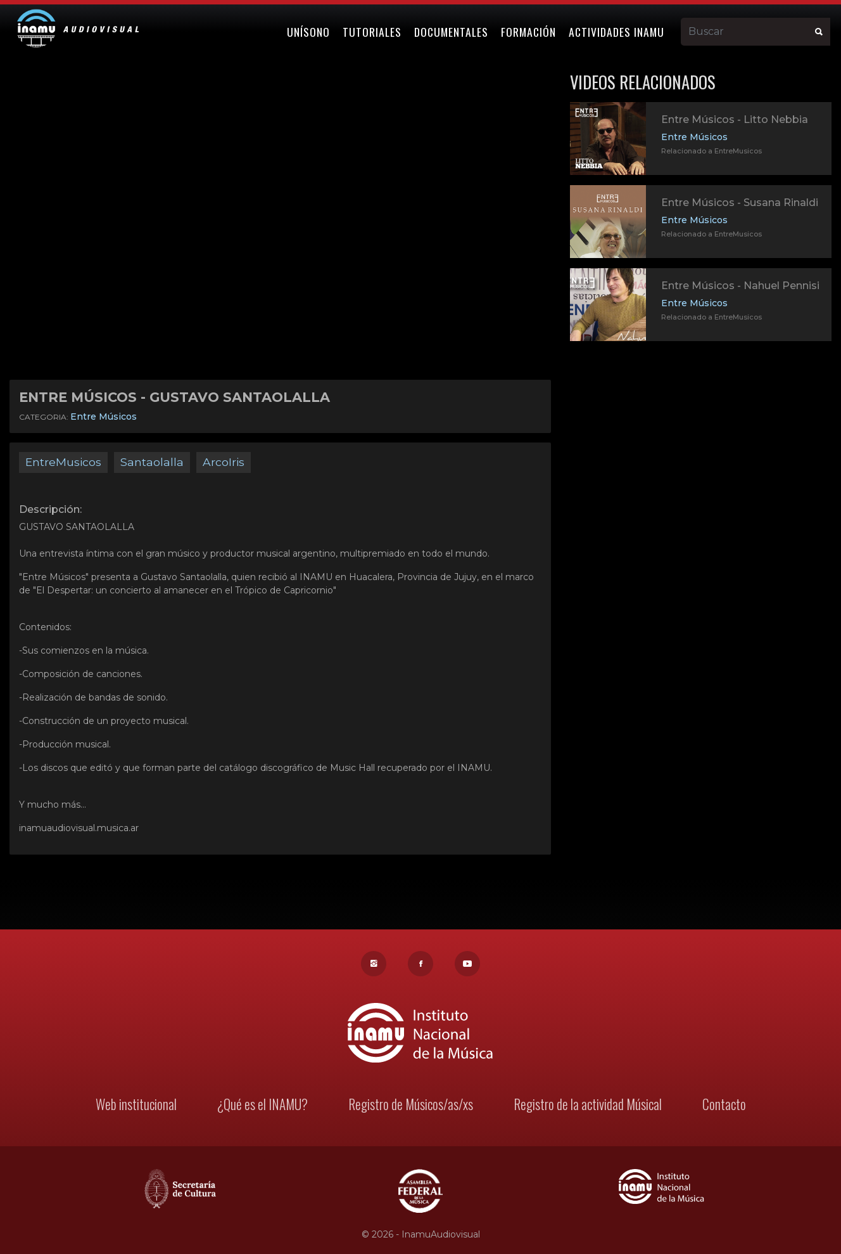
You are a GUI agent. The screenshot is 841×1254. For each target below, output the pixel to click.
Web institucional (140, 1106)
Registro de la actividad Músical (585, 1106)
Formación (530, 30)
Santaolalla (152, 462)
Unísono (310, 30)
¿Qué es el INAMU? (264, 1106)
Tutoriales (374, 30)
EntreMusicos (63, 462)
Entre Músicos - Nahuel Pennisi (740, 286)
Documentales (453, 30)
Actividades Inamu (618, 30)
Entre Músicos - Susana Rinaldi (739, 203)
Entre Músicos (103, 416)
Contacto (719, 1106)
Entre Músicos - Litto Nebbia (734, 119)
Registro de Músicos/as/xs (410, 1106)
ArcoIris (223, 462)
